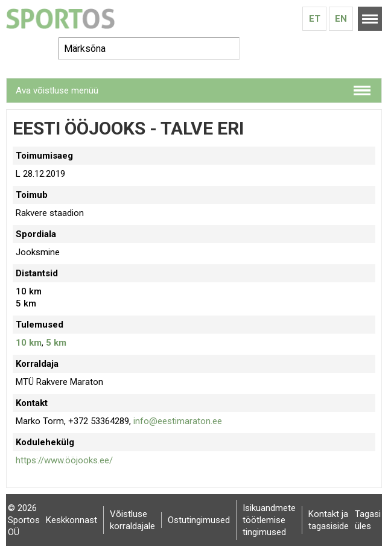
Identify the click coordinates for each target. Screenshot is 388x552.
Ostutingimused (199, 520)
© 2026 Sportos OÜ (24, 520)
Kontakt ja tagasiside (328, 520)
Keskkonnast (71, 520)
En (341, 18)
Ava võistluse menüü (57, 90)
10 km (29, 342)
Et (314, 18)
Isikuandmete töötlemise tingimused (269, 520)
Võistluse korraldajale (132, 520)
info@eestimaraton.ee (177, 421)
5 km (56, 342)
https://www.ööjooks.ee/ (64, 460)
